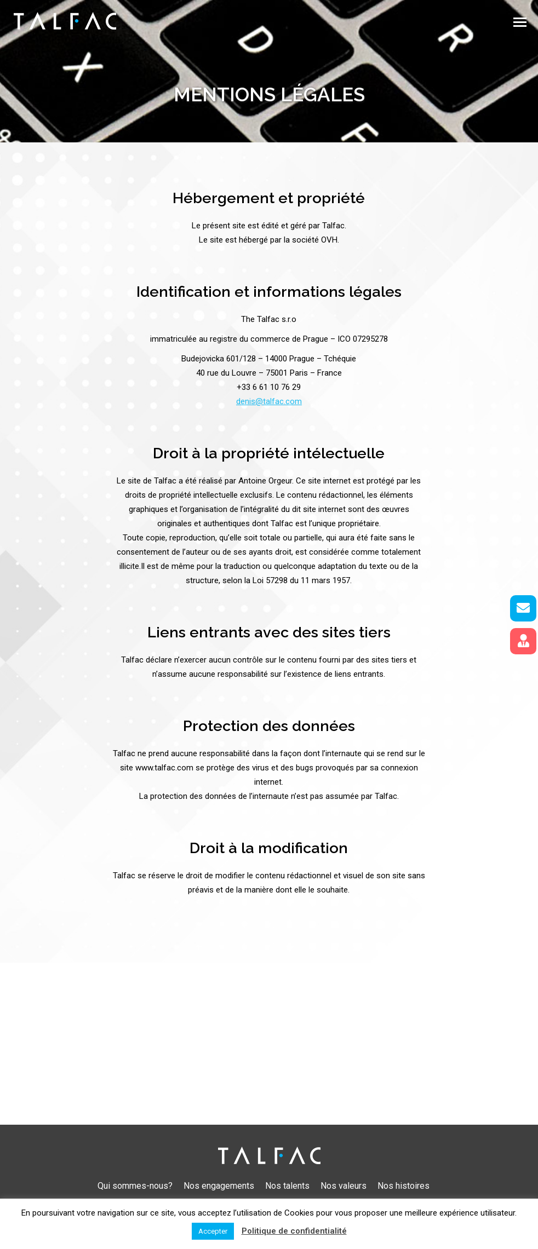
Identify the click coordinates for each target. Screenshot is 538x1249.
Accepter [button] (212, 1231)
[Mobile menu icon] (520, 22)
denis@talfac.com (269, 401)
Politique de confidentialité (294, 1231)
